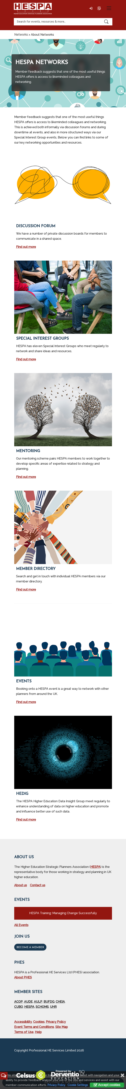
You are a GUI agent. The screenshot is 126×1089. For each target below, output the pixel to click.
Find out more (26, 247)
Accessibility (23, 1022)
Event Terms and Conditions (34, 1027)
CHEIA (60, 1001)
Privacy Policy (56, 1022)
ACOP (18, 1001)
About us (20, 885)
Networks (21, 34)
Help (38, 1032)
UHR (53, 1007)
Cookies (39, 1022)
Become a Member (30, 947)
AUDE (28, 1001)
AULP (38, 1001)
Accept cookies (107, 1085)
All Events (21, 925)
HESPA (95, 867)
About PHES (23, 977)
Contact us (37, 885)
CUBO (18, 1007)
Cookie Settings (77, 1085)
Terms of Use (24, 1032)
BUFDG (49, 1001)
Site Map (61, 1027)
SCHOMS (42, 1007)
